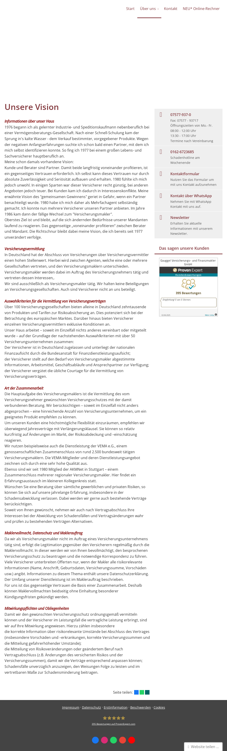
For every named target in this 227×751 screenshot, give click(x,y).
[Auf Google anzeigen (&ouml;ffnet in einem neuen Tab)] (122, 740)
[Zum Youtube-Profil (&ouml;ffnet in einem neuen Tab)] (131, 740)
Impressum (70, 707)
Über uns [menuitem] (148, 8)
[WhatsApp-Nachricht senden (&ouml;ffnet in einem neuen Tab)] (113, 740)
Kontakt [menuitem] (170, 8)
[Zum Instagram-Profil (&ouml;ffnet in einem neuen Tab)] (104, 740)
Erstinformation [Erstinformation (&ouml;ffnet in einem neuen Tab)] (116, 707)
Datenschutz (91, 707)
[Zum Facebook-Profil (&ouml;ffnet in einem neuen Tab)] (95, 740)
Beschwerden (140, 707)
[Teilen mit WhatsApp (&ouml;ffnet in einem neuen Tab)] (142, 692)
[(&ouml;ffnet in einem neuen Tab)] (188, 315)
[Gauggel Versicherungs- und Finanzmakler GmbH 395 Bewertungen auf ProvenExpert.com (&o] (113, 720)
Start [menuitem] (130, 8)
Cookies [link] (159, 707)
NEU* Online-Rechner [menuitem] (201, 8)
